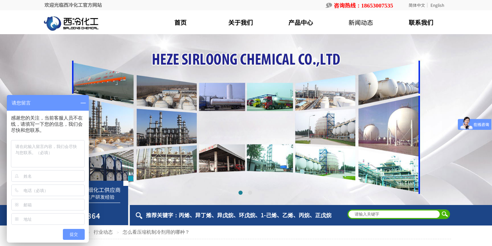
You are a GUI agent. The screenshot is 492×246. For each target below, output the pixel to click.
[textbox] (394, 214)
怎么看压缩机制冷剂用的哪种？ (156, 232)
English (437, 5)
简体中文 (417, 5)
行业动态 (103, 232)
